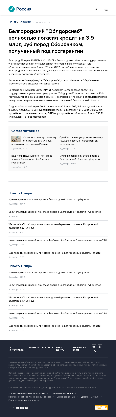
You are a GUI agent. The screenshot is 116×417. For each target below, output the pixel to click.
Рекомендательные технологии (23, 400)
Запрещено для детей (62, 393)
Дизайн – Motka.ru (89, 397)
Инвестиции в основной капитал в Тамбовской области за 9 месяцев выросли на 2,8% (58, 240)
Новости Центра (20, 193)
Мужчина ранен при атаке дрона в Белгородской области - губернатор (80, 157)
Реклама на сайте (79, 348)
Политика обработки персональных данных (29, 397)
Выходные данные (66, 397)
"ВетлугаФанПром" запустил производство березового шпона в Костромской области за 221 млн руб (53, 226)
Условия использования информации (26, 393)
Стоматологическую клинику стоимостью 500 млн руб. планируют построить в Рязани (33, 141)
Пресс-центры (60, 348)
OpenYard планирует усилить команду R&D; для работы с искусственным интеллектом (81, 141)
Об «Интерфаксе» (16, 348)
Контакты (47, 347)
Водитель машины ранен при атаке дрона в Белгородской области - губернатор (31, 159)
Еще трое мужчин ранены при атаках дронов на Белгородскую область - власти (54, 252)
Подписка (33, 347)
